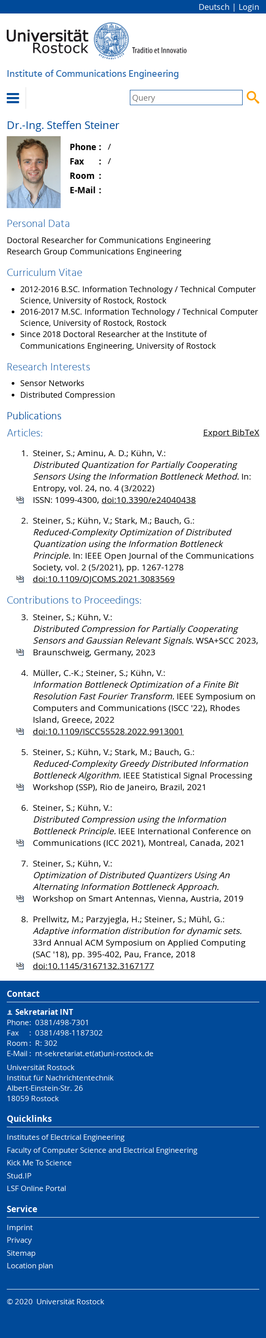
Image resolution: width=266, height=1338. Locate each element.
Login (249, 6)
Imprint (20, 1227)
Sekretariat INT (44, 1012)
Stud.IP (19, 1175)
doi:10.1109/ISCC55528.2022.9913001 (108, 731)
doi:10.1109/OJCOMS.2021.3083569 (104, 579)
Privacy (19, 1240)
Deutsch (214, 6)
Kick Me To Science (39, 1162)
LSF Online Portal (36, 1188)
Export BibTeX (231, 432)
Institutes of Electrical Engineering (65, 1137)
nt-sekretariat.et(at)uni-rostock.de (94, 1053)
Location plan (30, 1265)
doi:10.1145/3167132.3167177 (93, 966)
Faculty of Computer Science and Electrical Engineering (102, 1150)
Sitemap (21, 1253)
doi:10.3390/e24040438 (149, 500)
